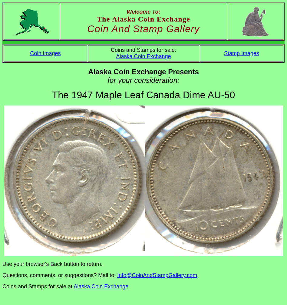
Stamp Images (241, 53)
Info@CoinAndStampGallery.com (157, 275)
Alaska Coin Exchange (143, 56)
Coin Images (45, 53)
